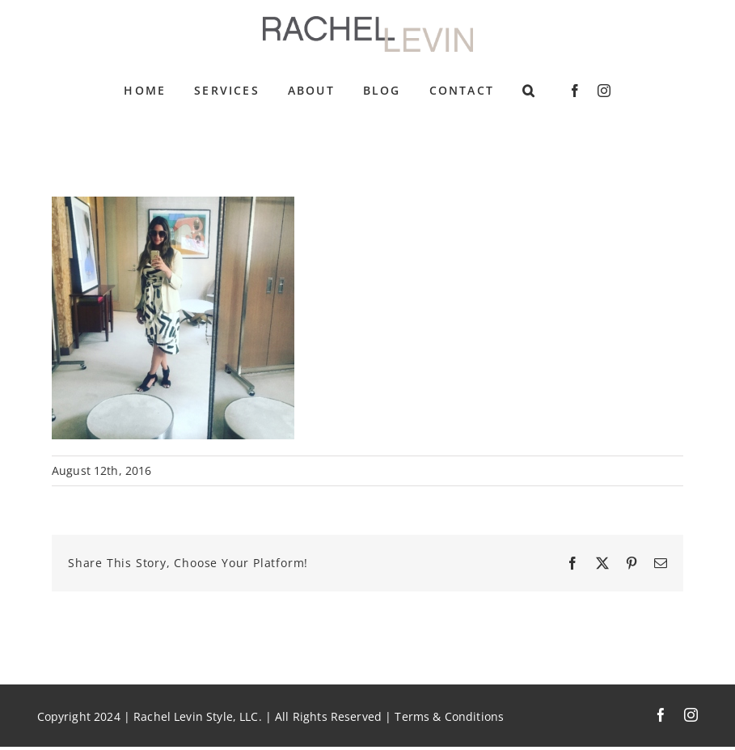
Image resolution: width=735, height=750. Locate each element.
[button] (529, 90)
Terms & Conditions (449, 717)
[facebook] (574, 90)
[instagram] (604, 90)
